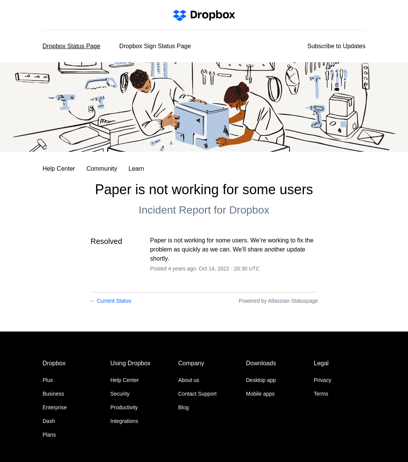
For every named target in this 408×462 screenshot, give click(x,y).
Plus (48, 380)
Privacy (322, 380)
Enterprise (55, 407)
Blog (183, 407)
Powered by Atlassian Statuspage (278, 301)
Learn (136, 168)
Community (101, 168)
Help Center (59, 168)
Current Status (110, 301)
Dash (49, 421)
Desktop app (261, 380)
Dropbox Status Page (71, 46)
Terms (321, 394)
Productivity (124, 407)
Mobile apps (260, 394)
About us (188, 380)
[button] (336, 46)
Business (53, 394)
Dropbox (249, 210)
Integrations (124, 421)
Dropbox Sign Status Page (155, 46)
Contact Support (197, 394)
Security (120, 394)
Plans (49, 435)
